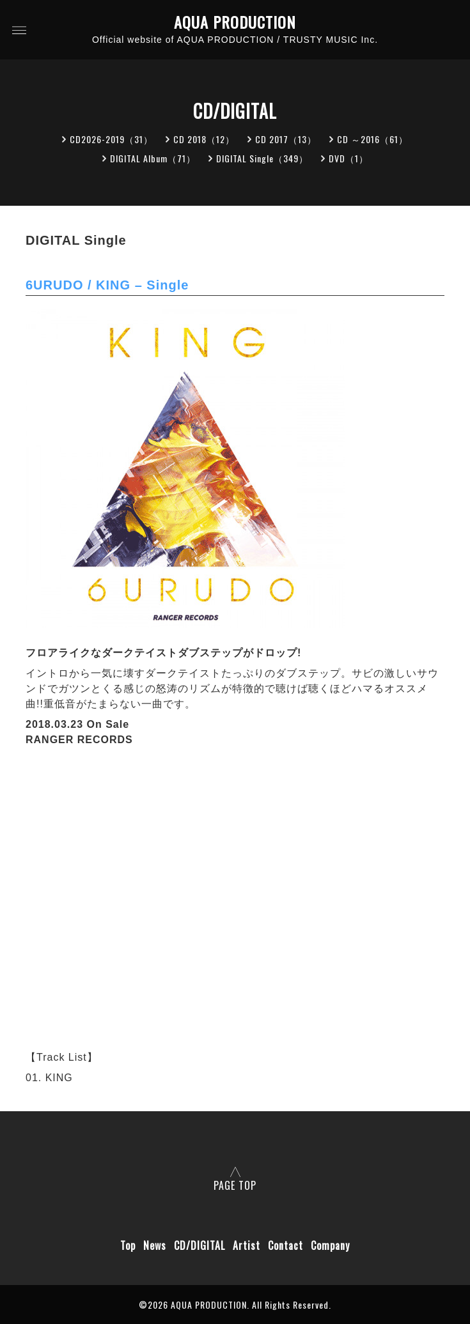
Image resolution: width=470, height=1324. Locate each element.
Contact (285, 1245)
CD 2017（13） (286, 139)
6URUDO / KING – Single (107, 285)
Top (128, 1245)
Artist (246, 1245)
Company (330, 1245)
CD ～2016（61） (372, 139)
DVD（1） (348, 158)
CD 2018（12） (204, 139)
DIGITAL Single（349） (262, 158)
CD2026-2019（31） (111, 139)
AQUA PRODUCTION (235, 22)
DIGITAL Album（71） (153, 158)
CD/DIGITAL (199, 1245)
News (154, 1245)
